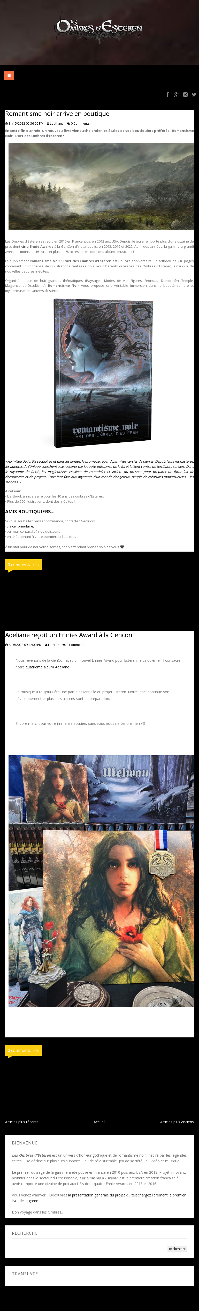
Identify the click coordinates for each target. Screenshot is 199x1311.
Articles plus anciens (177, 1121)
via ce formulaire (20, 526)
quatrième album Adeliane (47, 667)
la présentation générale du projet (96, 1195)
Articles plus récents (22, 1121)
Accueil (99, 1121)
